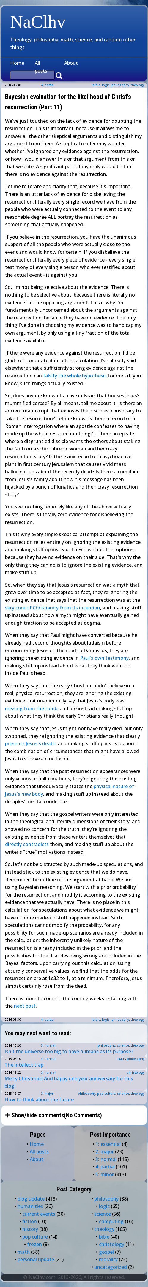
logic (106, 85)
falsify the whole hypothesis (75, 375)
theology (137, 85)
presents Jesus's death (30, 743)
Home (17, 63)
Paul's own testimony (104, 658)
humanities (30, 1206)
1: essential (108, 1144)
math (121, 1059)
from (29, 708)
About (71, 63)
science (123, 1045)
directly (13, 844)
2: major (47, 1093)
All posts (41, 67)
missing (14, 708)
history (30, 1229)
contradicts (36, 844)
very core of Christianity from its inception (52, 607)
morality (108, 1259)
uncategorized (110, 1267)
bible (96, 85)
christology (135, 1072)
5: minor (104, 1174)
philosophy (120, 85)
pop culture (106, 1093)
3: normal (48, 1045)
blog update (31, 1198)
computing (111, 1221)
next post (25, 1006)
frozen (34, 1244)
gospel (106, 1252)
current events (38, 1214)
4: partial (47, 85)
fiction (29, 1221)
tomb (51, 708)
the (40, 708)
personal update (36, 1259)
